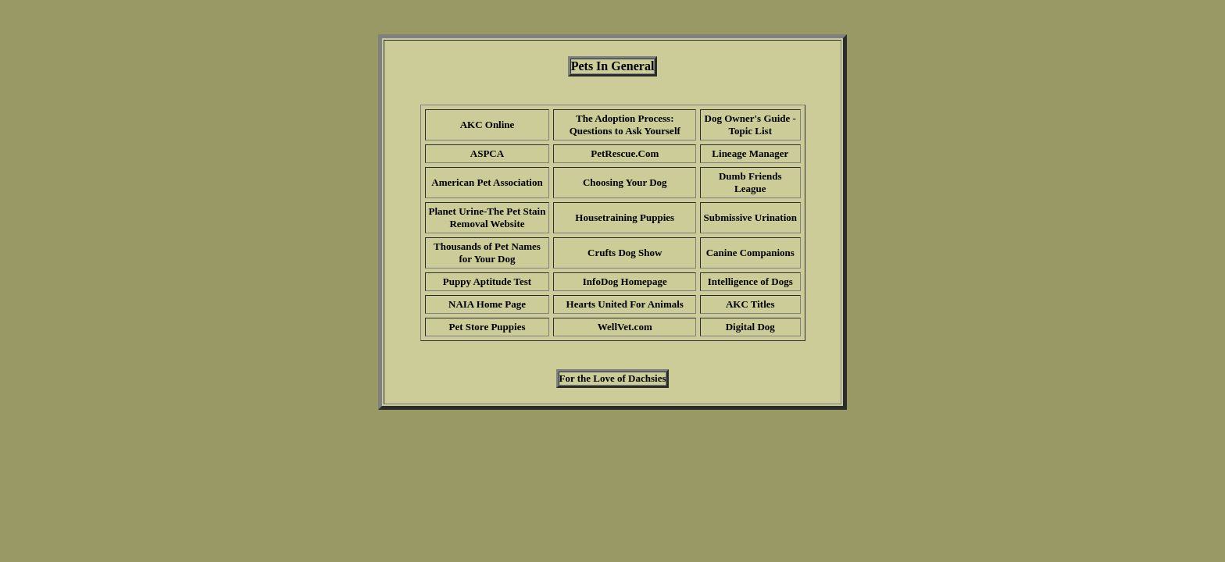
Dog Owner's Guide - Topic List (750, 124)
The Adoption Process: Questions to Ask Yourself (625, 124)
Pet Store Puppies (487, 327)
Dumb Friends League (750, 182)
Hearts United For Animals (625, 304)
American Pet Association (486, 182)
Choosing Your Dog (625, 182)
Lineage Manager (750, 153)
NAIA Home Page (487, 304)
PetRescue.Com (625, 153)
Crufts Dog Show (625, 252)
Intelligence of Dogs (750, 281)
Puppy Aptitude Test (487, 281)
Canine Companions (750, 252)
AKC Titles (750, 304)
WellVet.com (625, 327)
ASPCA (487, 153)
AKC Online (487, 124)
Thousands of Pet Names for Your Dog (487, 252)
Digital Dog (750, 327)
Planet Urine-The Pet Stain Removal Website (487, 217)
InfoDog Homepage (625, 281)
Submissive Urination (750, 217)
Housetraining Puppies (624, 217)
